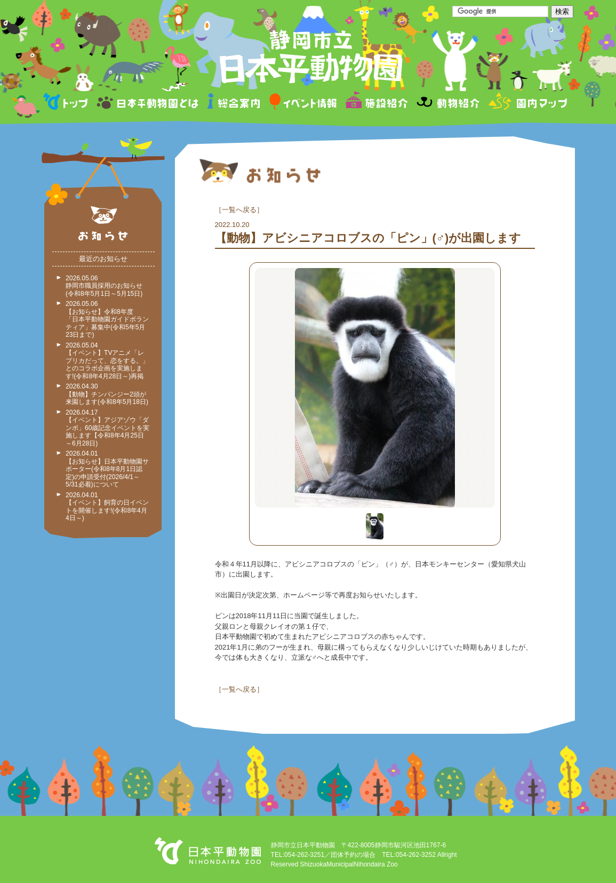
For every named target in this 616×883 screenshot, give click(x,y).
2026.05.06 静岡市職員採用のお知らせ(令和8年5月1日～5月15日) (104, 285)
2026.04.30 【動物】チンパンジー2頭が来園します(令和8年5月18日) (107, 394)
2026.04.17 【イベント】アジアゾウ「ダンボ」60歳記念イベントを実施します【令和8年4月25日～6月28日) (107, 428)
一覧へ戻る (239, 210)
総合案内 (234, 103)
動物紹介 (448, 103)
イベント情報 (303, 103)
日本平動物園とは (148, 103)
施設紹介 (376, 103)
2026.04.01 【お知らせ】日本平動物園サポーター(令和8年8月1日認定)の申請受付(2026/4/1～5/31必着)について (107, 469)
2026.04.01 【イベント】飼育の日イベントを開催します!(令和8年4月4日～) (107, 506)
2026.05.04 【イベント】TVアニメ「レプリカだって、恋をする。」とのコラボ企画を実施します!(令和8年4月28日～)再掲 (107, 361)
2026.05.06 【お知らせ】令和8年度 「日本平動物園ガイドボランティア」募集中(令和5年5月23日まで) (107, 319)
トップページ (67, 103)
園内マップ (527, 103)
